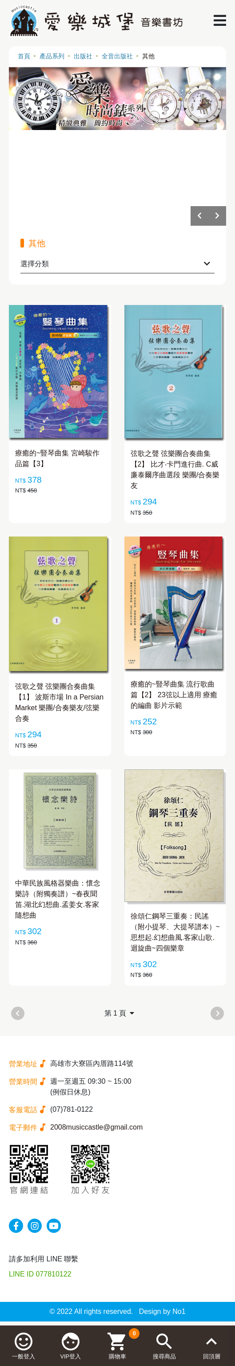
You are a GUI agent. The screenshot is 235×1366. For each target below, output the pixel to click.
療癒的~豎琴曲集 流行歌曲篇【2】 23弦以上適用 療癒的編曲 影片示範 (174, 694)
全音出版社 (117, 56)
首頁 (24, 56)
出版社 (83, 56)
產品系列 (52, 56)
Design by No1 (162, 1311)
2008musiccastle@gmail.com (96, 1127)
